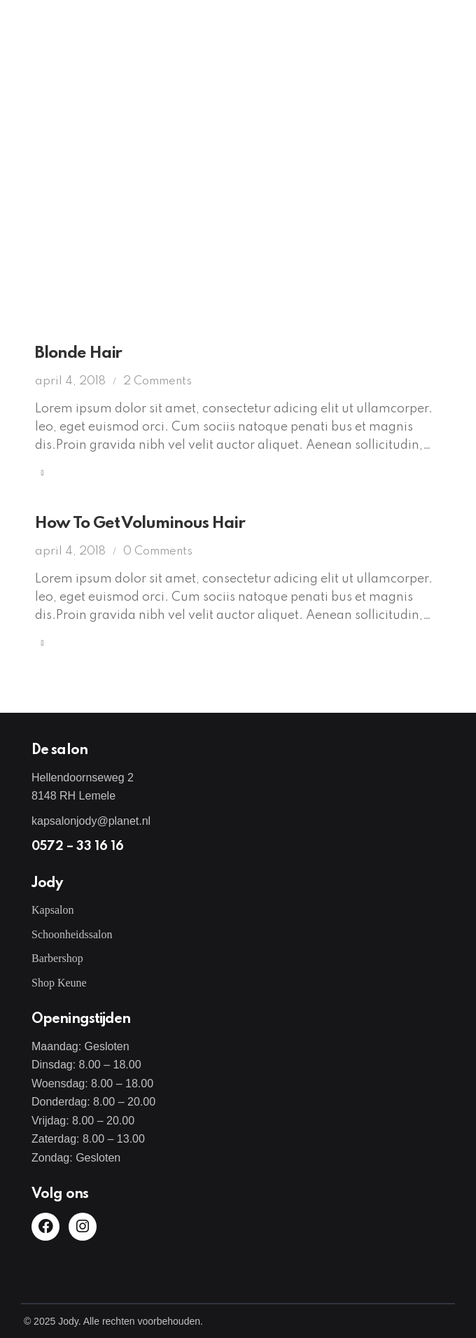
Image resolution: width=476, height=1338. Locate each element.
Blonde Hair (78, 353)
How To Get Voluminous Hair (140, 523)
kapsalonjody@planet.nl (90, 821)
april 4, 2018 (70, 381)
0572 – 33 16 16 (77, 846)
